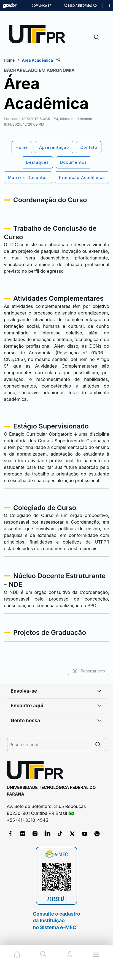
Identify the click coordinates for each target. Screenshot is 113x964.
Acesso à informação (80, 5)
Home (9, 60)
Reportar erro (88, 671)
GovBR (10, 5)
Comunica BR (41, 5)
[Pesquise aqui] (49, 745)
